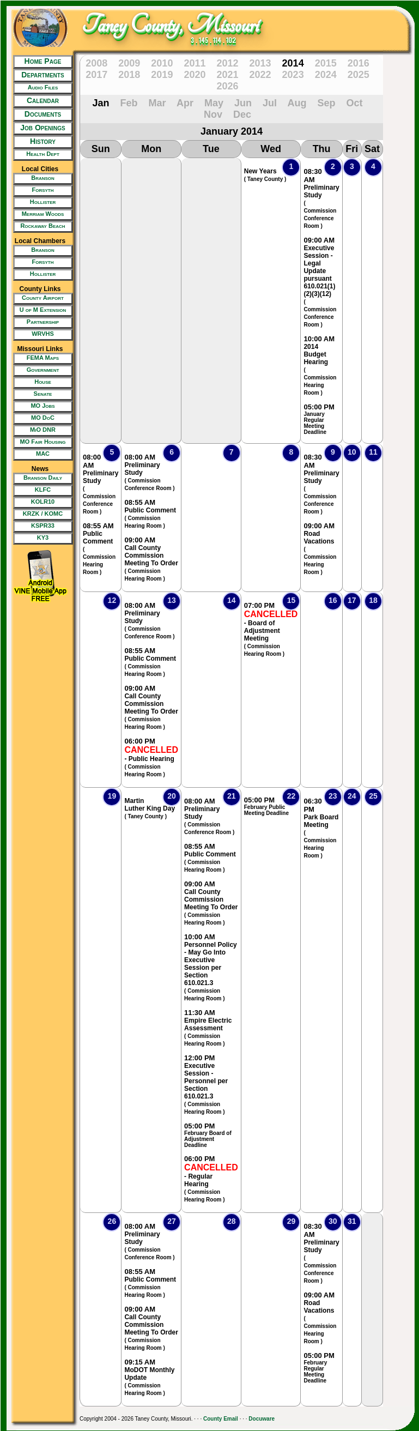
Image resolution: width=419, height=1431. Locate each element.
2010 (162, 63)
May (213, 103)
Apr (185, 103)
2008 (96, 63)
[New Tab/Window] (40, 88)
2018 (129, 74)
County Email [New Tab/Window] (220, 1419)
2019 (162, 74)
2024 (326, 74)
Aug (296, 103)
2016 (358, 63)
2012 (227, 63)
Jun (243, 103)
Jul (270, 103)
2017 (96, 74)
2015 (326, 63)
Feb (129, 103)
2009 (129, 63)
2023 (293, 74)
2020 (194, 74)
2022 (260, 74)
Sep (326, 103)
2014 (293, 63)
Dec (242, 114)
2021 (227, 74)
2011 (194, 63)
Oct (354, 103)
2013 (260, 63)
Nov (213, 114)
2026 (227, 86)
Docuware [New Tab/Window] (261, 1419)
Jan (101, 103)
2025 (358, 74)
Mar (157, 103)
